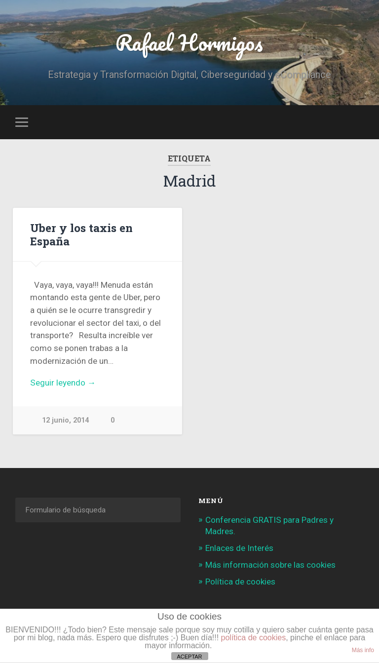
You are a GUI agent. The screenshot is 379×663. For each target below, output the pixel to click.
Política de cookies (240, 581)
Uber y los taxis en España (81, 234)
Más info (363, 650)
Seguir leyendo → (63, 383)
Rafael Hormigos (189, 42)
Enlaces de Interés (239, 548)
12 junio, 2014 (65, 420)
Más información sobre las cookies (270, 565)
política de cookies (253, 637)
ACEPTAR (189, 657)
